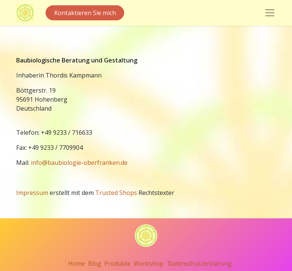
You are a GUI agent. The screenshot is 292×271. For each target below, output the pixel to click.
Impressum (32, 193)
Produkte (117, 263)
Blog (94, 263)
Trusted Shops (116, 193)
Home (76, 263)
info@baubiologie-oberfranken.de (79, 162)
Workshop (148, 263)
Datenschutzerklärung (200, 263)
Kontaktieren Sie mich (85, 13)
